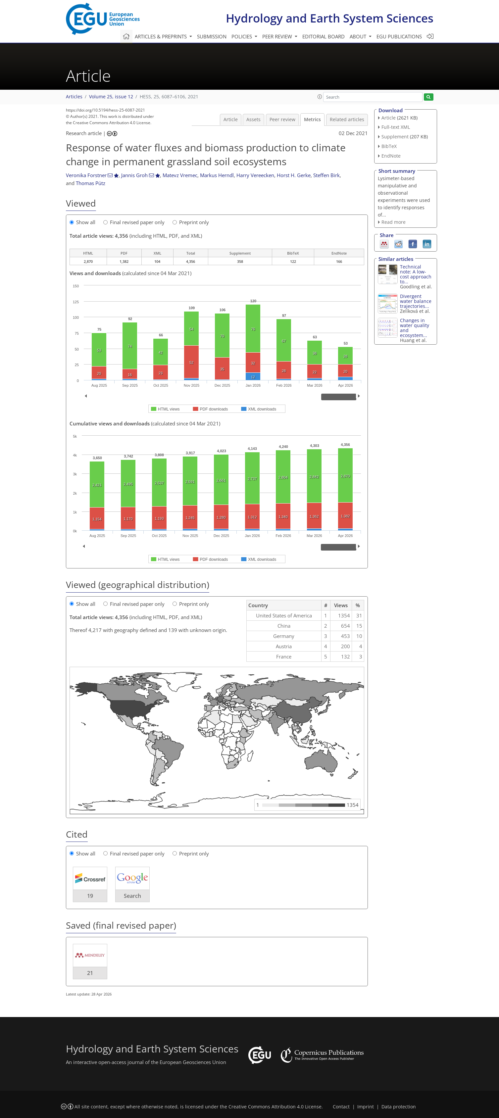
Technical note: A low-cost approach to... (415, 274)
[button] (320, 97)
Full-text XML (395, 127)
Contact (341, 1107)
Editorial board (323, 36)
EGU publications (399, 36)
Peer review (282, 119)
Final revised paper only (134, 222)
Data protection (398, 1107)
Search (132, 895)
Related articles (347, 119)
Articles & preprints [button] (161, 36)
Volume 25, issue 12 (111, 97)
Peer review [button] (277, 36)
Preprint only (191, 222)
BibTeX (389, 146)
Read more (393, 222)
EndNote (391, 156)
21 (90, 973)
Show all (82, 222)
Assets (253, 119)
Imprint (365, 1107)
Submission (211, 36)
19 (90, 895)
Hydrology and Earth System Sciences (329, 18)
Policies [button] (242, 36)
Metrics (312, 119)
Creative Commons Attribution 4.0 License (275, 1107)
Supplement (395, 136)
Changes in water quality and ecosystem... (414, 327)
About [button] (359, 36)
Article (231, 119)
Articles (74, 97)
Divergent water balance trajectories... (415, 301)
